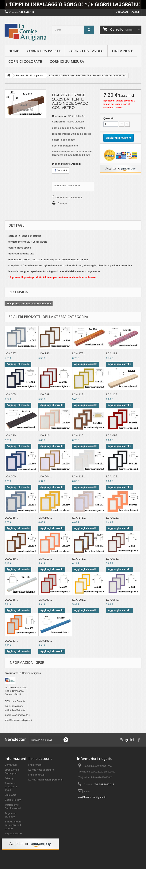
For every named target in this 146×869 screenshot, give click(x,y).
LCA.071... (79, 558)
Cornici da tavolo (86, 50)
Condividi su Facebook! (69, 197)
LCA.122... (79, 394)
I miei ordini (35, 764)
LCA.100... (11, 476)
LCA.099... (45, 394)
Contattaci (122, 11)
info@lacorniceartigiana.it (92, 797)
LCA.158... (11, 599)
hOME (13, 50)
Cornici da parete (44, 50)
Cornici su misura (67, 61)
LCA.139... (11, 558)
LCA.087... (11, 353)
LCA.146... (45, 353)
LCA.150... (45, 517)
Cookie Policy (13, 799)
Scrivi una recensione (67, 185)
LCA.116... (45, 435)
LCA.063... (11, 640)
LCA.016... (113, 517)
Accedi (135, 11)
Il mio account (40, 758)
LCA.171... (79, 517)
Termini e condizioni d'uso (11, 786)
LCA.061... (79, 599)
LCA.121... (79, 476)
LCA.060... (45, 599)
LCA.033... (113, 558)
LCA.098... (113, 435)
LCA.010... (45, 558)
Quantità (108, 118)
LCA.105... (11, 394)
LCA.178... (79, 353)
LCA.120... (11, 435)
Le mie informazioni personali (45, 779)
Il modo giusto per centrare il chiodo (13, 825)
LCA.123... (113, 476)
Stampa (62, 203)
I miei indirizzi (36, 774)
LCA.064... (113, 599)
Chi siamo (10, 794)
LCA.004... (45, 476)
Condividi (61, 170)
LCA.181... (113, 353)
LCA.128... (113, 394)
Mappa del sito (13, 833)
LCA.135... (11, 517)
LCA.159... (45, 640)
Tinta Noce (122, 50)
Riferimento (59, 116)
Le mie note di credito (41, 769)
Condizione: (59, 121)
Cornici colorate (25, 61)
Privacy (9, 778)
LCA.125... (79, 435)
